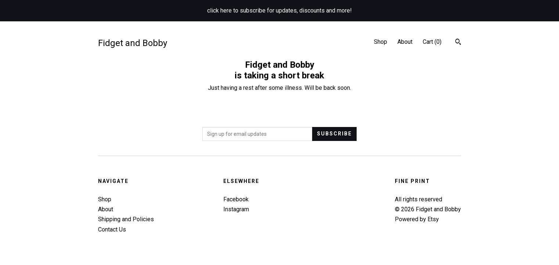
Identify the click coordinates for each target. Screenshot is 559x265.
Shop (380, 41)
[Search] (458, 43)
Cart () (432, 41)
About (404, 41)
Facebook (236, 199)
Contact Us (112, 229)
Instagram (236, 209)
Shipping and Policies (126, 219)
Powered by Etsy (417, 219)
